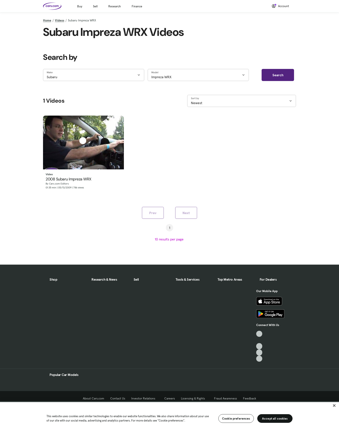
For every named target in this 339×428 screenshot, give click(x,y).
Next (186, 213)
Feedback (249, 398)
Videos (59, 20)
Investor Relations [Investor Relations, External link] (144, 398)
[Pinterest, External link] (259, 359)
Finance (137, 6)
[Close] (334, 405)
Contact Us (117, 398)
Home (47, 20)
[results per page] (169, 239)
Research (114, 6)
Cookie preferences (236, 418)
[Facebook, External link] (259, 340)
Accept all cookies (275, 418)
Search (277, 75)
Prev (153, 213)
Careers (169, 398)
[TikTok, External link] (259, 334)
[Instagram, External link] (259, 352)
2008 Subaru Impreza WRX (68, 179)
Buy (79, 6)
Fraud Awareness (225, 398)
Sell (95, 6)
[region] (169, 414)
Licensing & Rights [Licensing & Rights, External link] (194, 398)
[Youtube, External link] (259, 346)
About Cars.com (93, 398)
